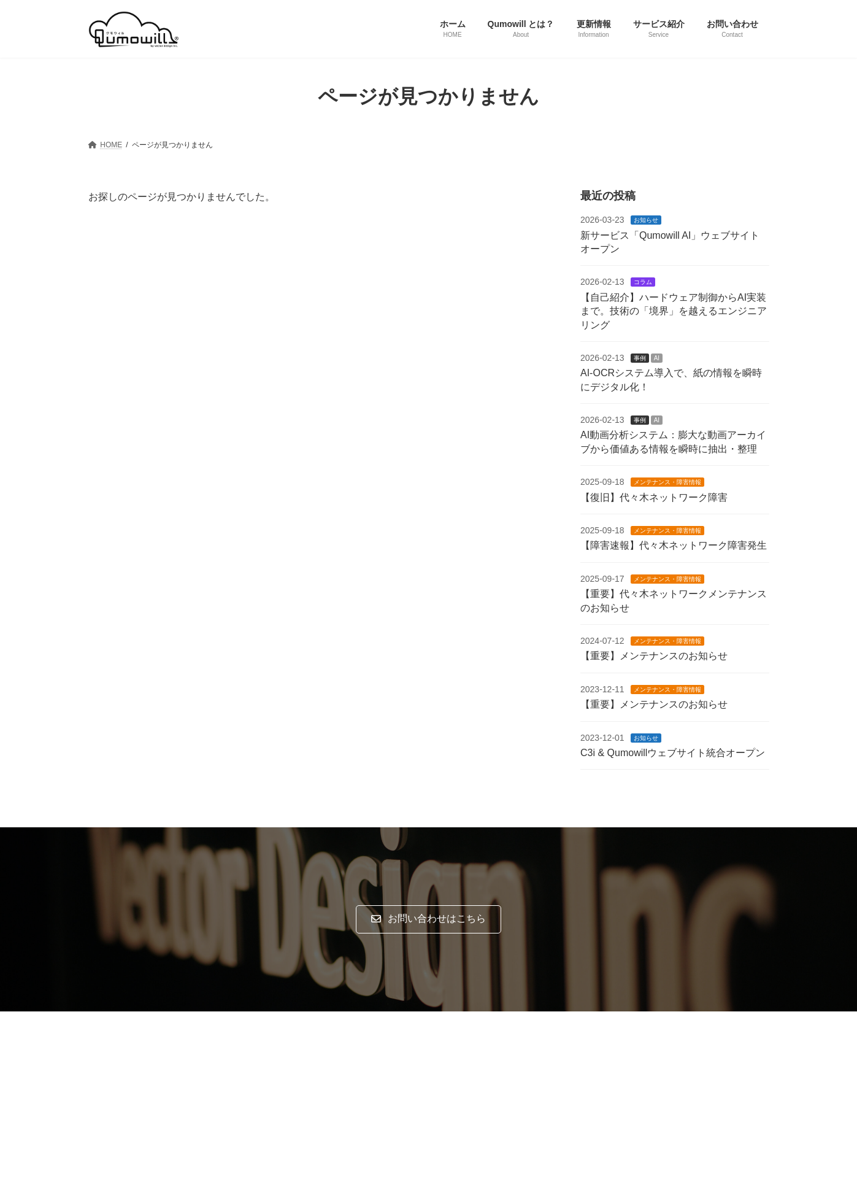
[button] (428, 919)
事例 (639, 358)
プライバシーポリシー (136, 1022)
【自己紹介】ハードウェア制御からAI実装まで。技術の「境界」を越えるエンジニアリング (673, 311)
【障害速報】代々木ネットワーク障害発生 (673, 545)
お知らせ (645, 220)
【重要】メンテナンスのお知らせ (654, 656)
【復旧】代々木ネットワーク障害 (654, 497)
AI (656, 358)
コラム (642, 282)
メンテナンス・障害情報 (667, 482)
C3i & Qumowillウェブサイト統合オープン (672, 753)
